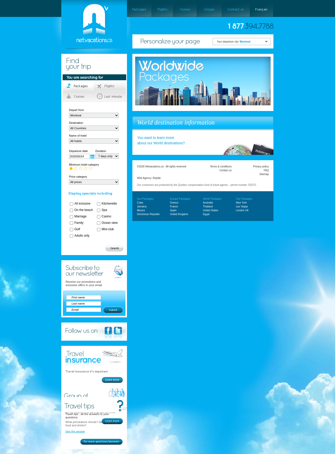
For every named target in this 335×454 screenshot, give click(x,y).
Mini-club (108, 229)
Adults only (82, 235)
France (174, 206)
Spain (173, 210)
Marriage (80, 216)
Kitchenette (109, 203)
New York (241, 202)
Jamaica (141, 206)
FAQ (266, 170)
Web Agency (144, 178)
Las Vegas (242, 206)
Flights (110, 86)
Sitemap (264, 174)
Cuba (140, 202)
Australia (208, 202)
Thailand (208, 206)
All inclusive (82, 203)
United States (210, 210)
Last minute (110, 96)
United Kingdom (179, 214)
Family (78, 223)
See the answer (75, 431)
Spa (104, 210)
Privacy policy (261, 166)
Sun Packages (145, 198)
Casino (106, 216)
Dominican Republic (148, 214)
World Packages (212, 198)
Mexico (141, 210)
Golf (77, 229)
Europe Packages (180, 198)
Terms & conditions (221, 166)
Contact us (225, 170)
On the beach (83, 210)
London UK (242, 210)
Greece (174, 202)
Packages (78, 86)
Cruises (78, 96)
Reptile (157, 178)
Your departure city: (233, 41)
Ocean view (110, 223)
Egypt (206, 214)
